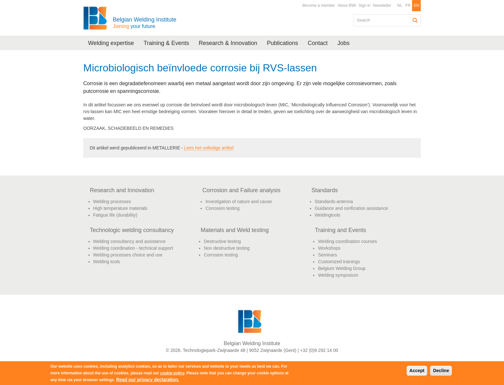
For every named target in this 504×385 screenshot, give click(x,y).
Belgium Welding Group (341, 268)
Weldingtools (327, 215)
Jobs (343, 43)
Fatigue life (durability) (115, 215)
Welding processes (112, 201)
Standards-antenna (334, 201)
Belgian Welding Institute (144, 22)
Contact (318, 43)
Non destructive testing (226, 248)
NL (399, 5)
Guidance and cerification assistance (351, 208)
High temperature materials (120, 208)
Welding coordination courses (347, 241)
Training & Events (166, 43)
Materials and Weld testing (235, 230)
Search (415, 20)
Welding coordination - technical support (133, 248)
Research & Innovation (228, 43)
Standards (324, 190)
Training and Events (340, 230)
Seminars (327, 254)
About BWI (347, 5)
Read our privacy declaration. (147, 379)
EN (416, 5)
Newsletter (382, 5)
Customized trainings (339, 261)
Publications (282, 43)
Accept (417, 370)
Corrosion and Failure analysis (241, 190)
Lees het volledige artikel (209, 147)
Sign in (365, 5)
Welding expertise (111, 43)
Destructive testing (222, 241)
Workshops (329, 248)
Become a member (318, 5)
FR (407, 5)
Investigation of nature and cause (238, 201)
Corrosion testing (222, 208)
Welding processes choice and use (128, 254)
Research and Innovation (122, 190)
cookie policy (172, 373)
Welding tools (106, 261)
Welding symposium (338, 275)
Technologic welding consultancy (132, 230)
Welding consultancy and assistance (129, 241)
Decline (441, 370)
